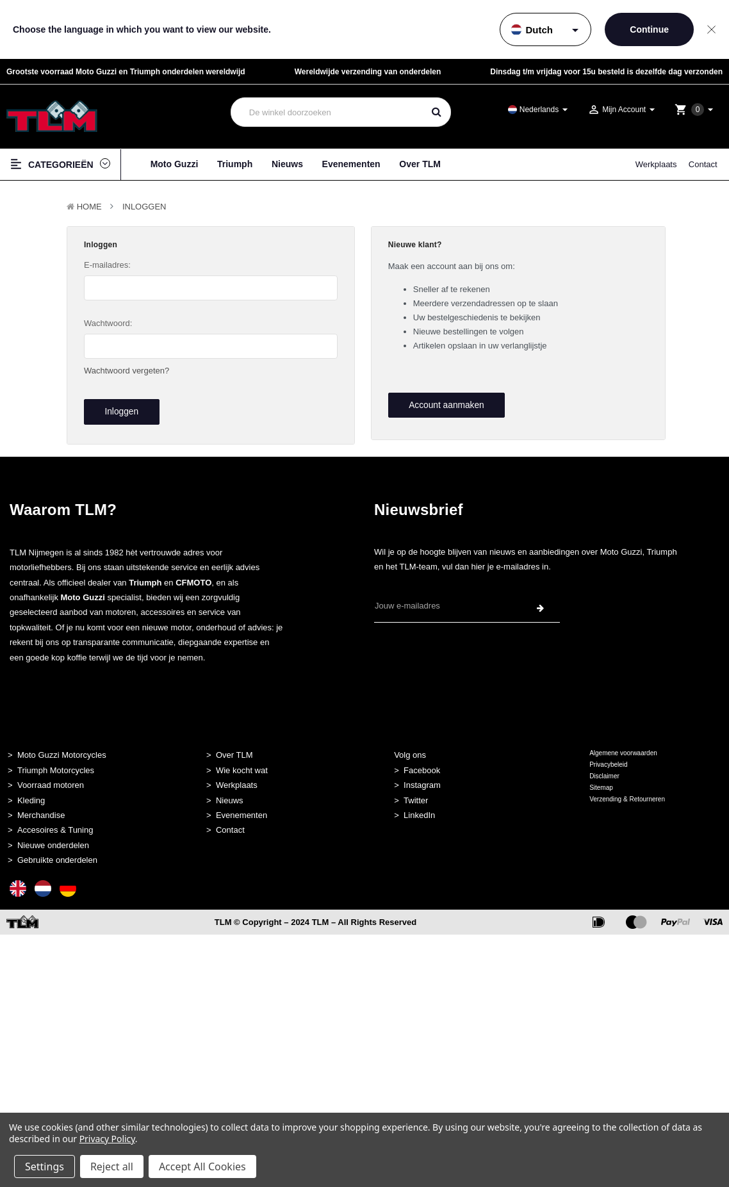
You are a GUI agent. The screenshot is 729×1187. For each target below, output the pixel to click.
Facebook (422, 762)
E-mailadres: (107, 265)
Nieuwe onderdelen (53, 837)
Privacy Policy (107, 1139)
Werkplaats (656, 164)
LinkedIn (419, 807)
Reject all (111, 1166)
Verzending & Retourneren (627, 791)
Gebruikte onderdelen (57, 852)
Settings (44, 1166)
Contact (703, 164)
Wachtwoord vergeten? (126, 370)
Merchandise (41, 807)
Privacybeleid (608, 756)
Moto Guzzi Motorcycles (61, 747)
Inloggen (144, 206)
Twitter (416, 792)
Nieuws (287, 164)
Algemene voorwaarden (623, 745)
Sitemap (601, 779)
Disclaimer (604, 768)
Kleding (31, 792)
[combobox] (327, 112)
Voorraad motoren (50, 777)
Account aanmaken (443, 404)
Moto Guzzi (175, 164)
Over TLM (420, 164)
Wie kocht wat (242, 762)
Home (89, 206)
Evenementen (351, 164)
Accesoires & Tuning (55, 822)
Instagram (422, 777)
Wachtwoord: (108, 323)
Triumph (234, 164)
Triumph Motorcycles (55, 762)
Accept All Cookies (202, 1166)
